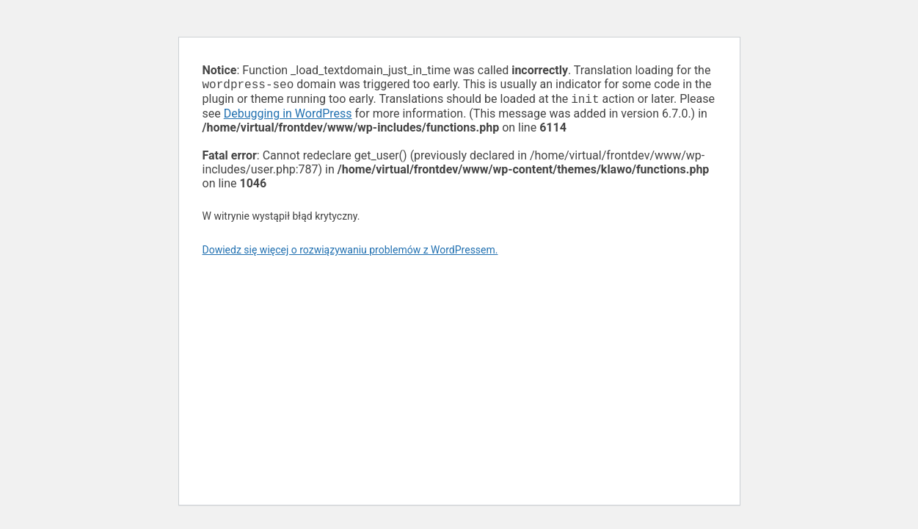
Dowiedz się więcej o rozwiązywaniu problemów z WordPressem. (350, 253)
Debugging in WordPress (288, 116)
